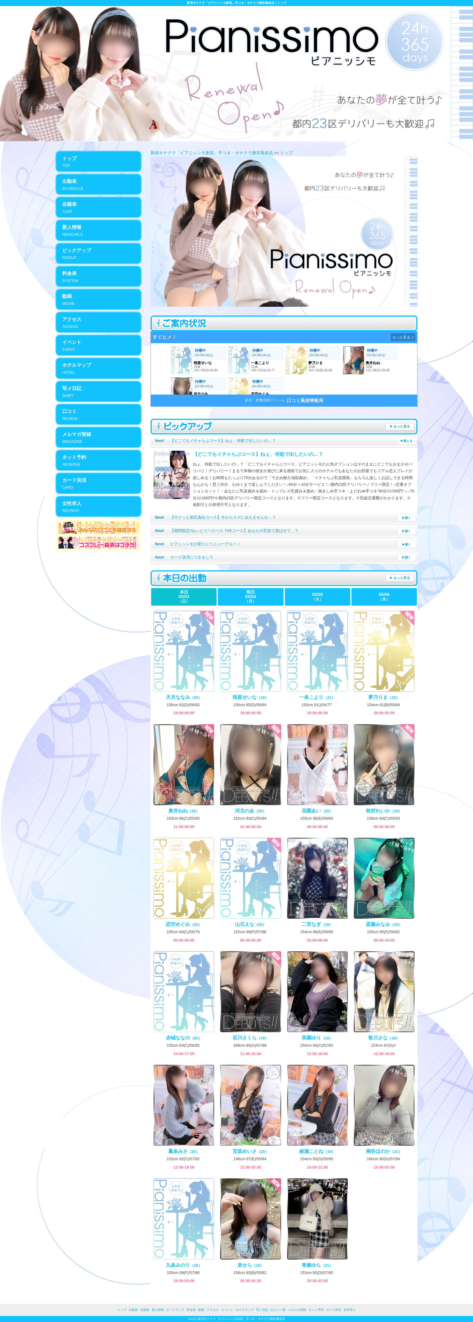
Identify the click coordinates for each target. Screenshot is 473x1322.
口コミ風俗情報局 (305, 400)
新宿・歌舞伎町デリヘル (265, 400)
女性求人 (350, 1309)
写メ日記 (262, 1309)
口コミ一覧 (278, 1309)
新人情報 (158, 1309)
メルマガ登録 (297, 1309)
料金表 (191, 1309)
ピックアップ (175, 1309)
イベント (227, 1309)
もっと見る (401, 426)
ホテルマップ (245, 1309)
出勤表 (133, 1309)
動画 (201, 1309)
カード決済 (333, 1309)
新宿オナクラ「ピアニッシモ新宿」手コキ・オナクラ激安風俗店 (212, 152)
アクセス (213, 1309)
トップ (286, 152)
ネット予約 (316, 1309)
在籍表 (144, 1309)
